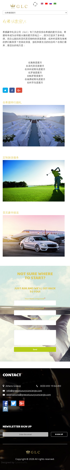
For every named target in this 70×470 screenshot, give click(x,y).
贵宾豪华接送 (11, 212)
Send (35, 349)
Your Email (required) (34, 308)
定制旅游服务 (11, 157)
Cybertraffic (21, 462)
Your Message (34, 328)
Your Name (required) (34, 298)
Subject (34, 318)
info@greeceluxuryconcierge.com (24, 390)
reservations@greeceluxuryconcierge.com (28, 394)
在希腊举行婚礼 (12, 102)
